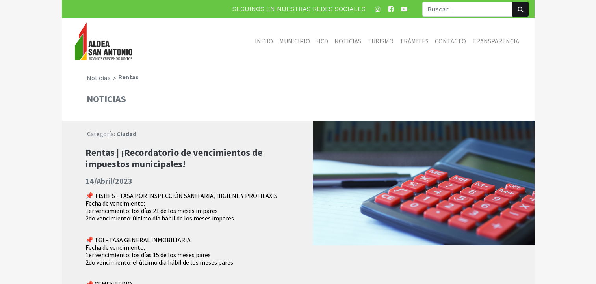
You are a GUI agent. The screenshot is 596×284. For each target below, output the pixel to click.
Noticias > (102, 78)
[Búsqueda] (520, 9)
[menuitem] (264, 41)
